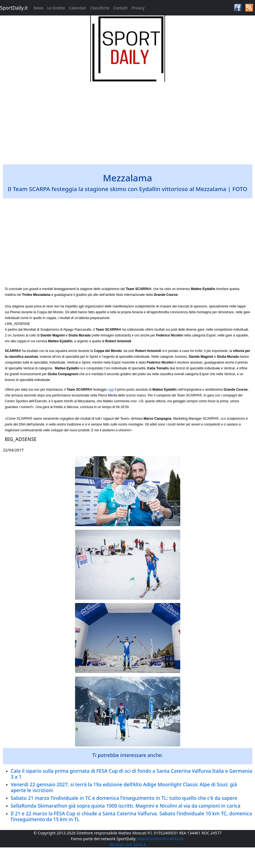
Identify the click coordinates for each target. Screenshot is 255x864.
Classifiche (99, 8)
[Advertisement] (127, 120)
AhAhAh (176, 838)
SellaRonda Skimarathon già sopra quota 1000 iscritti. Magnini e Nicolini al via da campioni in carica (126, 805)
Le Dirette (56, 8)
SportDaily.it (14, 7)
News (38, 8)
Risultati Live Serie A (127, 844)
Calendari (77, 8)
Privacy (138, 8)
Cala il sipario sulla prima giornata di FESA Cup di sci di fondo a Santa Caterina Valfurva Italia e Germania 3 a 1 (131, 774)
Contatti (120, 8)
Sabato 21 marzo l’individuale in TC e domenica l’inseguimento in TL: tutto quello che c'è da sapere (124, 798)
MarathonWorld (152, 838)
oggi (111, 389)
